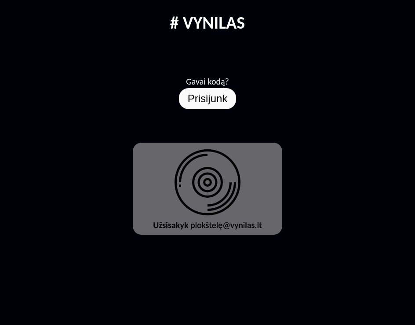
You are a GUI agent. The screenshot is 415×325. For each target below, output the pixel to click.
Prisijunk (208, 98)
